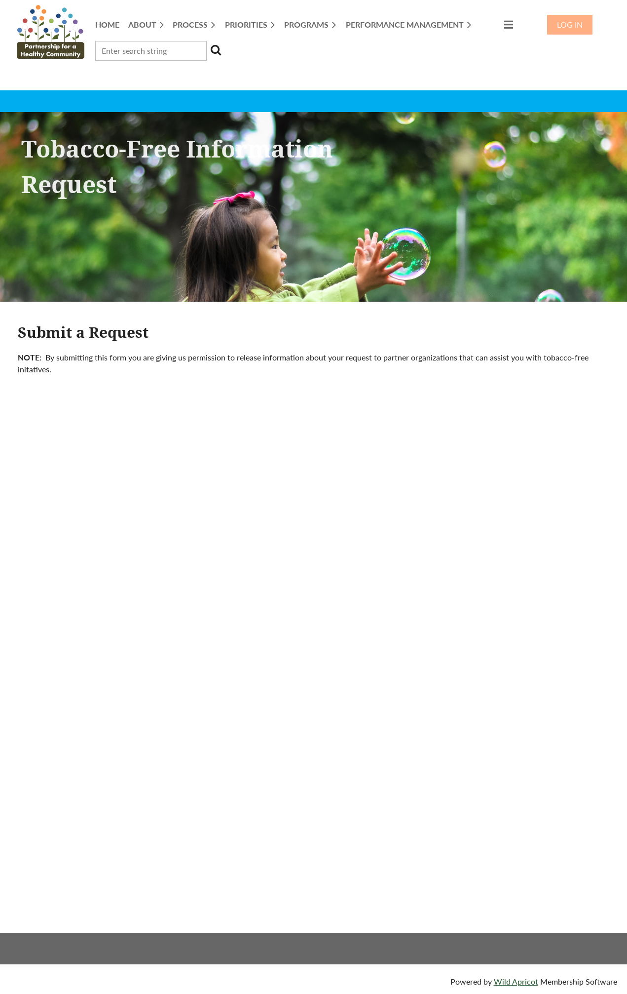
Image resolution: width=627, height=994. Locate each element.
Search (216, 50)
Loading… (314, 668)
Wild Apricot (516, 981)
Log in (570, 24)
